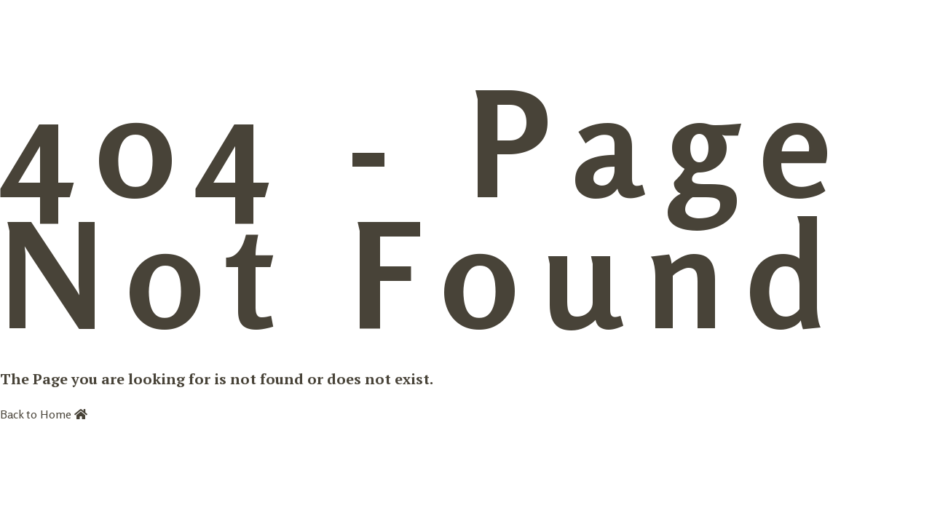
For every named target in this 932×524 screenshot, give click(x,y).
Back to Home (43, 414)
